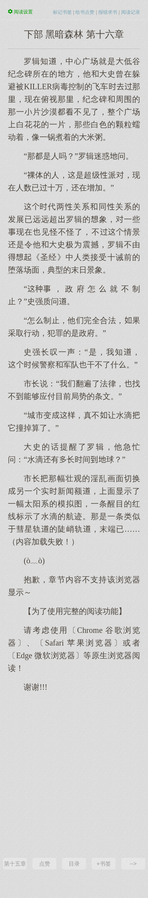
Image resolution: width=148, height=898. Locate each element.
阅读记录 (130, 12)
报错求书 (107, 12)
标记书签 (62, 12)
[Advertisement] (74, 774)
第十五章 (15, 863)
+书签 (103, 863)
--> (133, 863)
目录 (74, 863)
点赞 (44, 863)
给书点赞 (84, 12)
